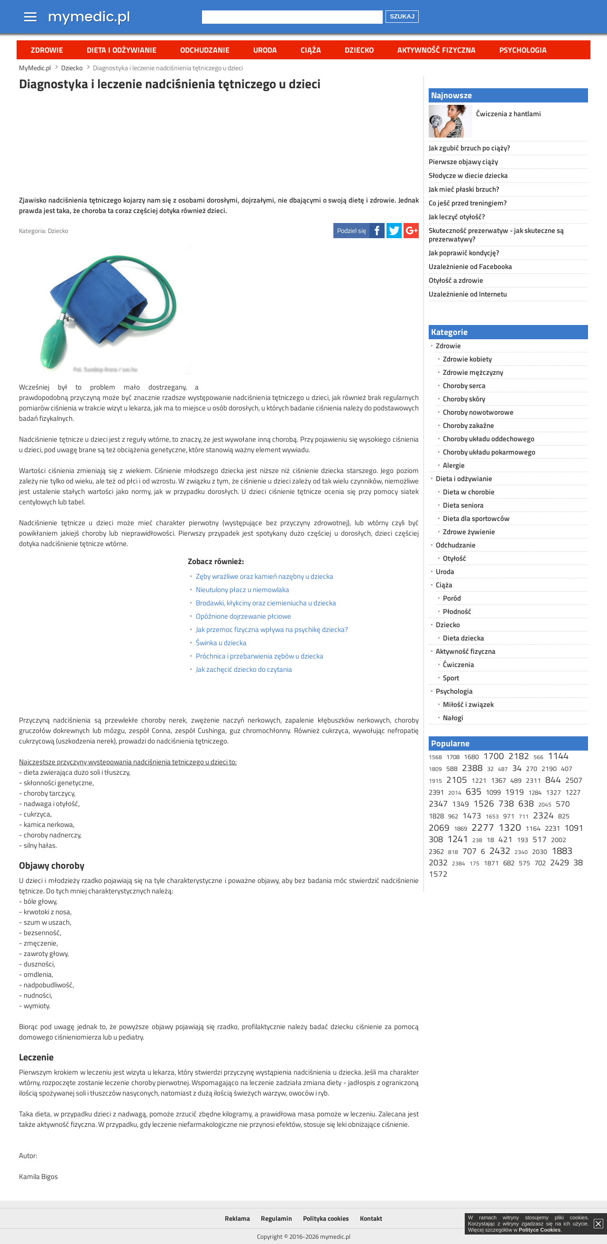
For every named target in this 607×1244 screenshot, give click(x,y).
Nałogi (453, 717)
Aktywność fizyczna (436, 50)
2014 (454, 792)
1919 (514, 792)
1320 (509, 827)
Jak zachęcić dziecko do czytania (244, 669)
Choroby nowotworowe (478, 412)
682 (509, 862)
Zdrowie (47, 50)
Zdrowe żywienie (469, 531)
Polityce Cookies (540, 1230)
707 (469, 851)
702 (540, 862)
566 (538, 756)
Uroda (265, 50)
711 (524, 816)
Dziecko (359, 50)
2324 (543, 815)
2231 (552, 828)
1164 (533, 828)
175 (474, 863)
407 (566, 768)
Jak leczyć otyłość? (457, 216)
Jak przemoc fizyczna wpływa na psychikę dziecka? (272, 629)
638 (526, 803)
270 (531, 768)
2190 (549, 768)
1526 (483, 803)
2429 (559, 862)
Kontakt (371, 1218)
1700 (493, 755)
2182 (518, 755)
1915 (435, 780)
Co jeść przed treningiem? (468, 202)
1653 (492, 816)
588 (452, 768)
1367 (498, 780)
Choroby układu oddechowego (488, 438)
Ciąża (311, 50)
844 (553, 779)
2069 (439, 827)
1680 (471, 756)
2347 (438, 803)
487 (503, 768)
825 (564, 816)
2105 (456, 779)
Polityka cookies (326, 1218)
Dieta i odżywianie (121, 50)
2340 (521, 851)
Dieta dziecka (463, 637)
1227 (572, 792)
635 (473, 791)
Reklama (237, 1218)
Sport (451, 677)
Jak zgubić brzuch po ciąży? (469, 147)
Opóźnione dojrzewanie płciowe (243, 616)
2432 (499, 850)
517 (540, 839)
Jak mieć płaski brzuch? (464, 189)
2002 (558, 840)
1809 (435, 768)
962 (453, 816)
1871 (491, 863)
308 (436, 839)
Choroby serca (464, 385)
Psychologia (523, 50)
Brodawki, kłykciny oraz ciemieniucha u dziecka (266, 603)
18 (490, 840)
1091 (573, 827)
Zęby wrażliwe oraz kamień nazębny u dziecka (264, 576)
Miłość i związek (468, 704)
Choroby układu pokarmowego (489, 451)
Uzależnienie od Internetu (468, 293)
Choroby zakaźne (468, 425)
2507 (573, 780)
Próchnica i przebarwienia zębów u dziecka (259, 656)
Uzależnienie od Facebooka (470, 266)
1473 (471, 815)
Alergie (454, 465)
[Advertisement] (219, 141)
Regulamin (276, 1218)
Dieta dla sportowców (476, 518)
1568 (435, 756)
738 (506, 803)
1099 (493, 792)
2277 (482, 827)
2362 (436, 851)
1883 (562, 850)
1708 (453, 756)
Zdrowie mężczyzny (473, 372)
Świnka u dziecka (221, 643)
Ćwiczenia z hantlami (508, 113)
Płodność (457, 611)
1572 (438, 874)
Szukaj (402, 16)
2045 (545, 804)
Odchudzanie (205, 50)
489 (516, 780)
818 (453, 851)
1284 (535, 792)
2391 (436, 792)
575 (524, 863)
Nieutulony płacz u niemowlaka (242, 590)
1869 (460, 828)
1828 (436, 815)
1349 (460, 803)
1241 (457, 838)
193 (522, 840)
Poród (452, 598)
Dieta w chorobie (469, 491)
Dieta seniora (463, 505)
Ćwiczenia (458, 664)
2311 (533, 780)
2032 (438, 862)
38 (578, 862)
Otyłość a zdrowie (456, 280)
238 (477, 840)
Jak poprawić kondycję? (464, 252)
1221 (479, 780)
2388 (472, 767)
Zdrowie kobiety (467, 358)
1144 (558, 755)
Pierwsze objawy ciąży (463, 161)
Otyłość (454, 558)
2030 (539, 851)
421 (505, 839)
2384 (458, 863)
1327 (553, 792)
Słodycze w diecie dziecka (468, 175)
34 (517, 767)
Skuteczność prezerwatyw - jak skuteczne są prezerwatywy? (496, 234)
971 (509, 816)
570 (563, 804)
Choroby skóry (464, 398)
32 (490, 768)
